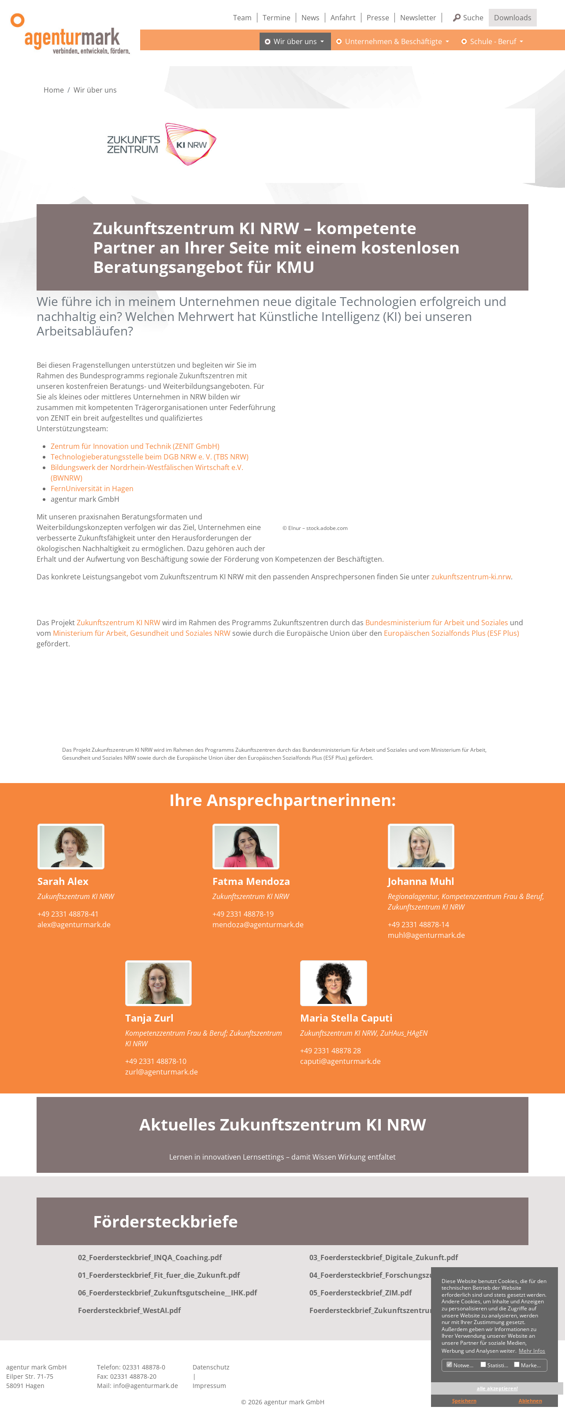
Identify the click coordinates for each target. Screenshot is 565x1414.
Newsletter (418, 17)
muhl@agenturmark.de (426, 935)
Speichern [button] (464, 1400)
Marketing (530, 1365)
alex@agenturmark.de (74, 924)
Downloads (513, 17)
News (310, 17)
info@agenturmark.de (145, 1386)
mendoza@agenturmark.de (258, 924)
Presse (378, 17)
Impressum (209, 1386)
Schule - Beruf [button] (488, 46)
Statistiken (496, 1365)
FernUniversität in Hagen (92, 488)
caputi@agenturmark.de (340, 1062)
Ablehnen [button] (530, 1400)
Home (54, 90)
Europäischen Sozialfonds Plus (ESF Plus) (451, 633)
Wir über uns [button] (290, 46)
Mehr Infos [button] (532, 1350)
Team (242, 17)
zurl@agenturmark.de (161, 1072)
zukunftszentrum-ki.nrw (471, 577)
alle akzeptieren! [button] (497, 1388)
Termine (276, 17)
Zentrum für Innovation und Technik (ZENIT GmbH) (135, 446)
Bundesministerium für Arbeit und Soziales (436, 622)
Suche (473, 17)
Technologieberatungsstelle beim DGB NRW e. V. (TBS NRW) (150, 457)
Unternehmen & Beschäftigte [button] (388, 46)
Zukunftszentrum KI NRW (118, 622)
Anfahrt (343, 17)
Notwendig (462, 1365)
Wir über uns (95, 90)
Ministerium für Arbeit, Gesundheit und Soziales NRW (141, 633)
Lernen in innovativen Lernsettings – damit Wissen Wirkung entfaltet (282, 1157)
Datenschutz (211, 1367)
